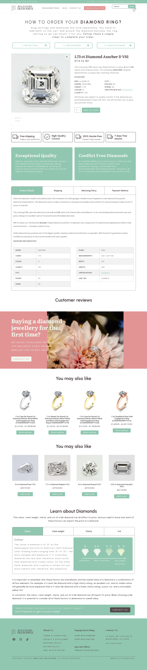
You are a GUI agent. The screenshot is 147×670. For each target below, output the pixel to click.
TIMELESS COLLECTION (94, 8)
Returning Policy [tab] (89, 190)
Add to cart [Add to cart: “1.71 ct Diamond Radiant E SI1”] (57, 494)
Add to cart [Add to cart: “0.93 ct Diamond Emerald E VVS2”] (122, 496)
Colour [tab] (27, 531)
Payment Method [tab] (120, 190)
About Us (48, 630)
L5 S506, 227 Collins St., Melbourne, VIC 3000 (111, 2)
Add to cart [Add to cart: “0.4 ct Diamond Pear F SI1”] (25, 494)
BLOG (65, 8)
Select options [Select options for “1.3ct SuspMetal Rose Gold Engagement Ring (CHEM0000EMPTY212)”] (121, 430)
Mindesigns (129, 658)
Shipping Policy (52, 643)
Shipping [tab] (58, 190)
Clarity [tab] (89, 531)
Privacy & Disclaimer (55, 639)
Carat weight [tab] (58, 531)
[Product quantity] (77, 110)
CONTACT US (75, 8)
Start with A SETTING (85, 639)
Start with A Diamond (85, 636)
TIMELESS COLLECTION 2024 (87, 650)
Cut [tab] (119, 531)
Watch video (18, 119)
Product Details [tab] (27, 190)
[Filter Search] (123, 6)
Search (131, 6)
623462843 (127, 90)
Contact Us (112, 630)
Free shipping (27, 136)
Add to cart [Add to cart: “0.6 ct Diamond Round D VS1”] (90, 494)
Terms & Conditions (55, 636)
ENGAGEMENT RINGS (51, 8)
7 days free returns (120, 137)
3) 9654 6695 (30, 2)
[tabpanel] (73, 242)
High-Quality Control (59, 137)
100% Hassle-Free (92, 136)
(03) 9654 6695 (114, 643)
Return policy (51, 647)
